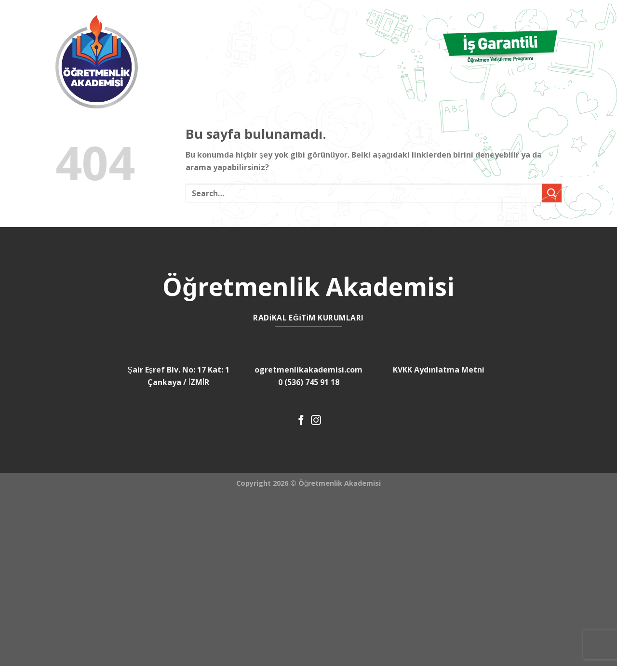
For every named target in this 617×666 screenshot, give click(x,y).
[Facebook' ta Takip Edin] (301, 420)
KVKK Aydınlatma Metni (438, 369)
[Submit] (552, 193)
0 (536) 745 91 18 (308, 382)
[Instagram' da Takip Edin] (316, 420)
